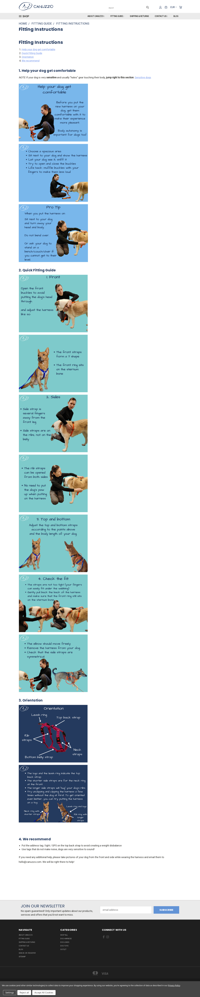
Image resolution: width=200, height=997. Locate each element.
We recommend (30, 60)
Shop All (64, 935)
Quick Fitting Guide (32, 53)
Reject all (24, 992)
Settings (9, 992)
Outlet (63, 949)
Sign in (22, 953)
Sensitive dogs (143, 77)
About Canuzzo (96, 16)
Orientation (28, 56)
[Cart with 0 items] (180, 7)
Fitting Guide (117, 16)
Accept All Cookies (43, 992)
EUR (173, 7)
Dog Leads (64, 942)
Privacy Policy (174, 985)
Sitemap (22, 957)
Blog (175, 16)
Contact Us (161, 16)
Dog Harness (66, 939)
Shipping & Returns (139, 16)
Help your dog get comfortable (38, 49)
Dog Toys (64, 946)
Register (32, 953)
